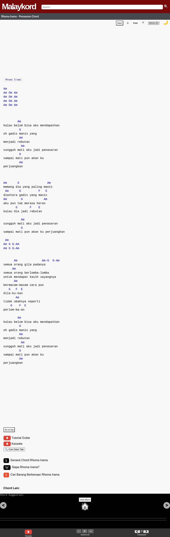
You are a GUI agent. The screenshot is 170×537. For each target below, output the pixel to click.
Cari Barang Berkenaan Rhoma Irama (35, 478)
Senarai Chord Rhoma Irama (29, 463)
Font (135, 24)
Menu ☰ (153, 23)
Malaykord (19, 6)
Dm (10, 95)
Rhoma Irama (13, 80)
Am (5, 91)
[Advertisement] (86, 51)
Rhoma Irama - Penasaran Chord (20, 16)
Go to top (9, 431)
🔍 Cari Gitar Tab (14, 451)
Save (119, 24)
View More (85, 505)
